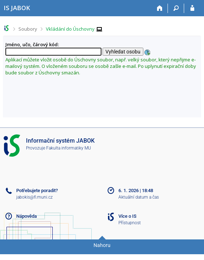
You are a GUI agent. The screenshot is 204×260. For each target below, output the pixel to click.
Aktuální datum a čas (138, 197)
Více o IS (127, 216)
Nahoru (102, 245)
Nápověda (26, 216)
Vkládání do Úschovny (70, 29)
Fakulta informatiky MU (68, 148)
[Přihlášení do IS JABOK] (192, 8)
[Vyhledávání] (176, 8)
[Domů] (160, 8)
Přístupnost (129, 222)
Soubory (27, 29)
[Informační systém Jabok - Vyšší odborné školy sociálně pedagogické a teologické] (17, 8)
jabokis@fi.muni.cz (34, 197)
